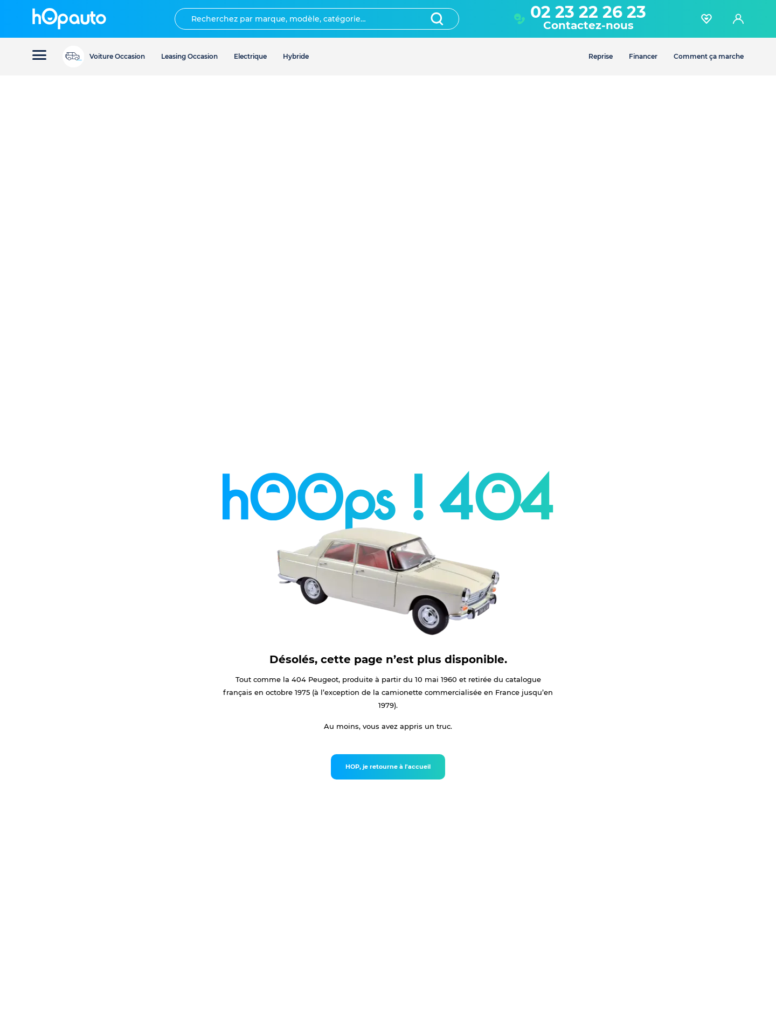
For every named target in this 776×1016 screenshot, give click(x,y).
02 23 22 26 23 (588, 12)
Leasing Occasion (189, 56)
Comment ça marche (709, 56)
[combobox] (317, 19)
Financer (643, 56)
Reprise (600, 56)
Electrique (250, 56)
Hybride (296, 56)
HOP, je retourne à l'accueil (388, 766)
